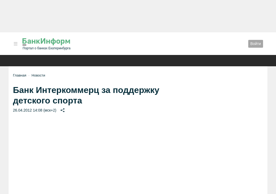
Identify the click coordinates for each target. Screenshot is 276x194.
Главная (19, 75)
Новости (38, 75)
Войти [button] (255, 43)
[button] (15, 44)
